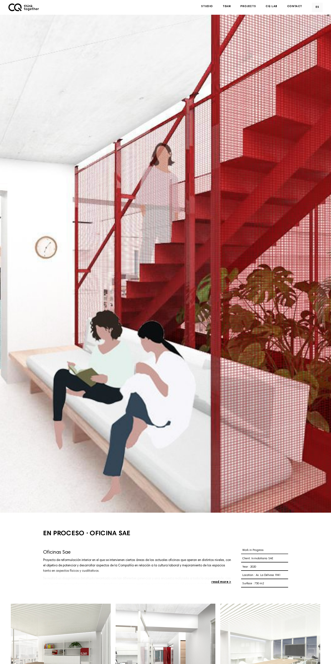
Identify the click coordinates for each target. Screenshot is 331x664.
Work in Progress (253, 550)
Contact (294, 7)
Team (227, 7)
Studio (207, 7)
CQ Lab (271, 7)
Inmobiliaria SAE (262, 558)
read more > (221, 582)
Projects (248, 7)
